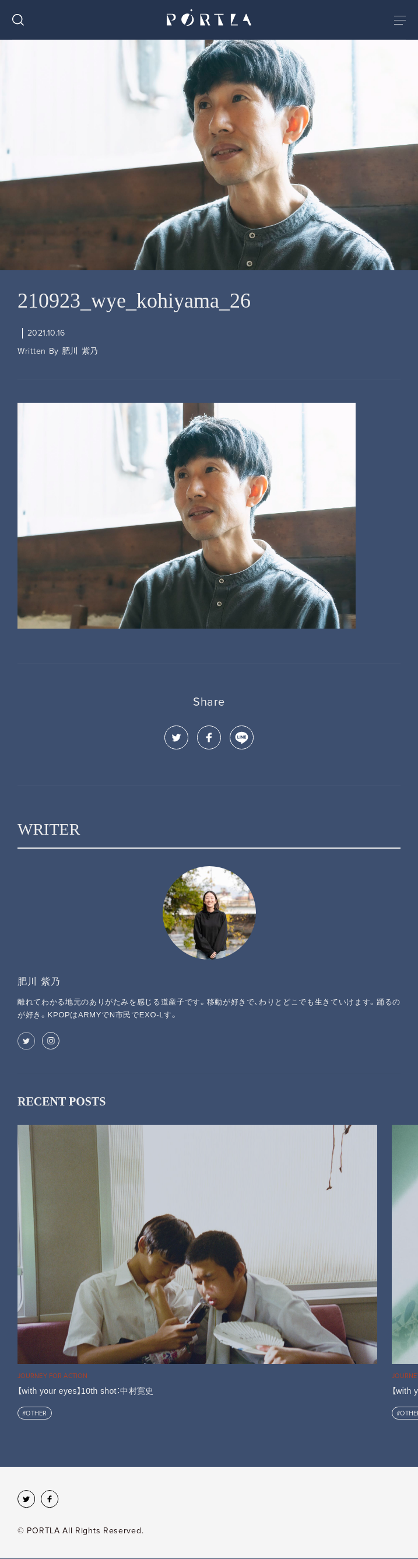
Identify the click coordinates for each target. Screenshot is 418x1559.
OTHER (36, 1413)
